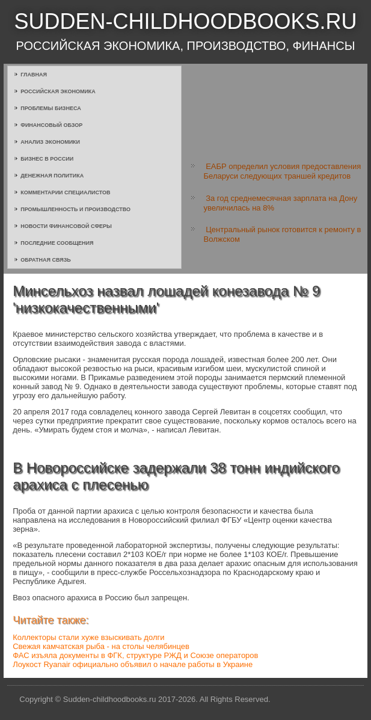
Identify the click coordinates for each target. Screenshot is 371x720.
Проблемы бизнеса (50, 108)
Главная (33, 75)
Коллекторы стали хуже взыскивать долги (88, 637)
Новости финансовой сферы (66, 226)
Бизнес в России (46, 159)
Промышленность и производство (75, 209)
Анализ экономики (50, 142)
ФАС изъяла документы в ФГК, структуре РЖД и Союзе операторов (135, 655)
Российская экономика (58, 91)
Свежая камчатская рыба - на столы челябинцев (101, 646)
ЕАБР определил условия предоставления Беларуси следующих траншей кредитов (282, 171)
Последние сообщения (56, 243)
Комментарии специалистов (65, 192)
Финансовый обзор (51, 125)
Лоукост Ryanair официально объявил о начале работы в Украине (133, 664)
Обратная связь (45, 260)
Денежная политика (52, 176)
